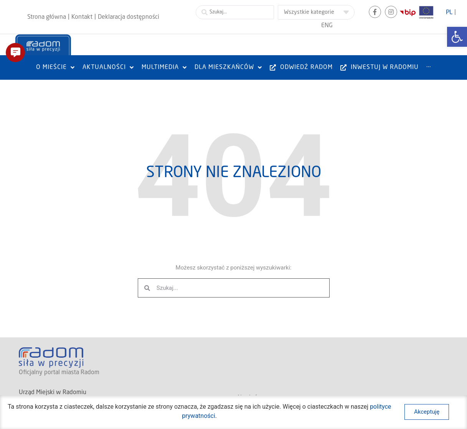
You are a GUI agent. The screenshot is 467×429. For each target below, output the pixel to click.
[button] (15, 52)
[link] (457, 37)
